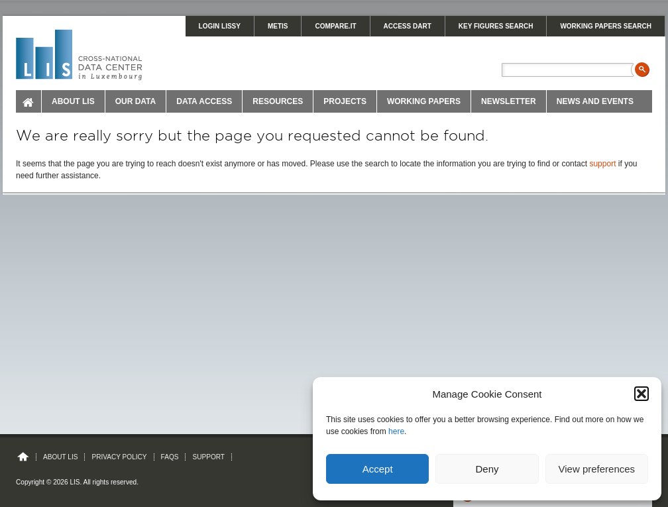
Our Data (135, 101)
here (396, 431)
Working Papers (424, 101)
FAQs (170, 457)
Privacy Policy (118, 457)
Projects (344, 101)
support (602, 163)
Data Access (204, 101)
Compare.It (335, 26)
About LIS (73, 101)
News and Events (595, 101)
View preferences (597, 469)
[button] (641, 393)
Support (208, 457)
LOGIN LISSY (220, 26)
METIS (278, 26)
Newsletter (508, 101)
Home (29, 101)
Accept (377, 469)
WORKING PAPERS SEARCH (605, 26)
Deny (486, 469)
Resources (277, 101)
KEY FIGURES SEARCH (496, 26)
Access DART (407, 26)
